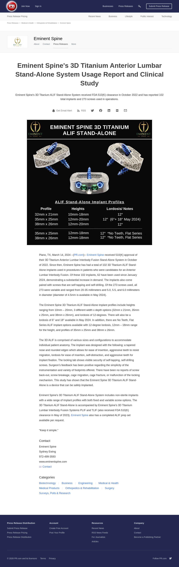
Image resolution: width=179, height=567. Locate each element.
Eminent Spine (65, 23)
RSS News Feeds (100, 532)
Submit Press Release (159, 6)
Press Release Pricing (17, 532)
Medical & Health (27, 23)
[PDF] (117, 110)
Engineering (85, 483)
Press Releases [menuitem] (125, 6)
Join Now (25, 6)
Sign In (38, 6)
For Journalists (98, 537)
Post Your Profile (57, 532)
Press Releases (12, 23)
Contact (46, 44)
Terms (43, 558)
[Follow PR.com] (169, 558)
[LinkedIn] (109, 110)
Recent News (98, 528)
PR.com (78, 254)
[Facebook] (100, 110)
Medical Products (49, 488)
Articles (95, 541)
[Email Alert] (54, 110)
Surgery (109, 488)
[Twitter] (92, 110)
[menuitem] (139, 6)
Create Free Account (58, 528)
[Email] (125, 110)
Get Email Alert (64, 110)
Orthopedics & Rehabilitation (47, 23)
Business (67, 483)
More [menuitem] (73, 44)
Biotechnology (47, 483)
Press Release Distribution (19, 537)
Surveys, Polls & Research (55, 493)
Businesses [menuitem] (108, 6)
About (36, 44)
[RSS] (79, 110)
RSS (83, 110)
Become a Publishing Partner (147, 537)
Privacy (52, 558)
